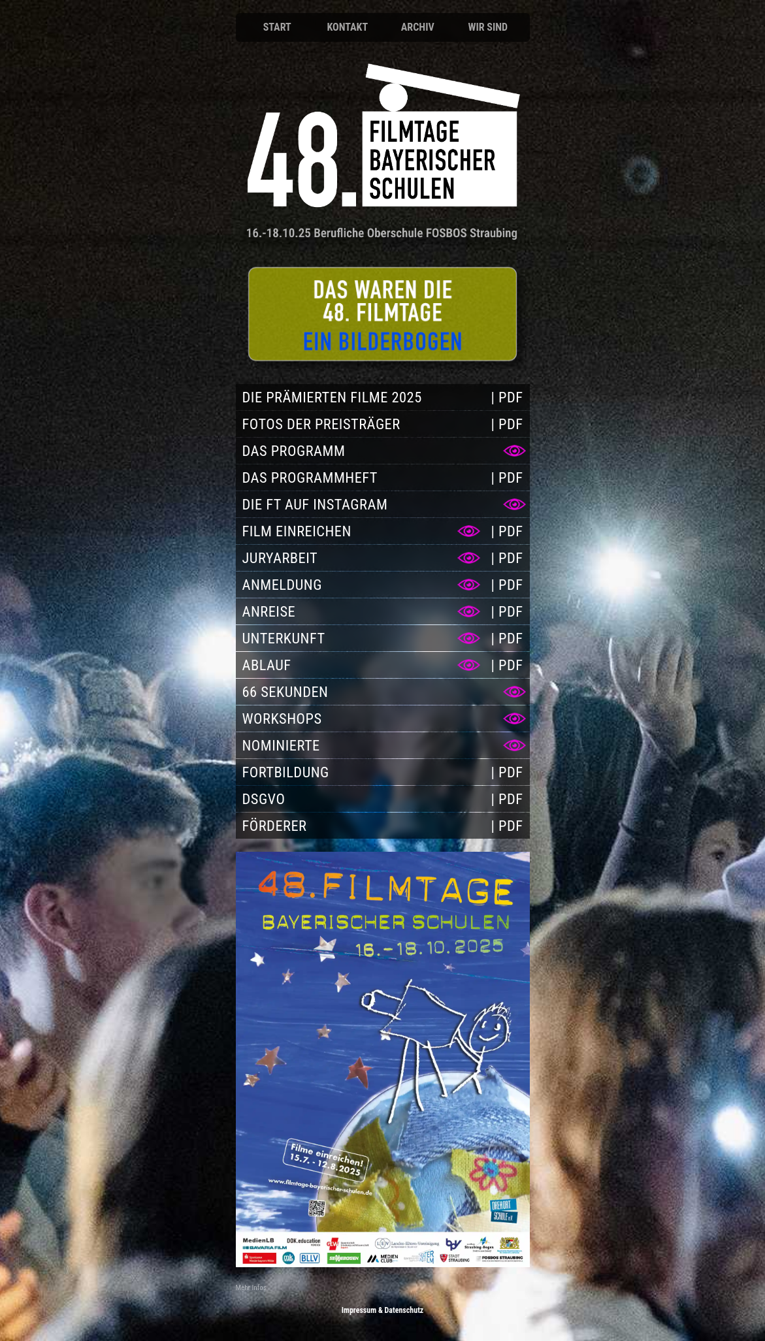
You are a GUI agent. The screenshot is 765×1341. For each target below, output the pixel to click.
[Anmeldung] (383, 314)
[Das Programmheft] (360, 477)
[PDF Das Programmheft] (507, 477)
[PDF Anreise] (507, 611)
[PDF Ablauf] (507, 665)
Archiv (417, 27)
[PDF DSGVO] (507, 799)
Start (277, 27)
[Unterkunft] (360, 638)
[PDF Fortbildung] (507, 772)
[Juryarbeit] (360, 558)
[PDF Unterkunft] (507, 638)
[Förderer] (360, 826)
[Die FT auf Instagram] (383, 504)
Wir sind (488, 27)
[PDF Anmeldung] (507, 585)
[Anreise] (360, 611)
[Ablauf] (360, 665)
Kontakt (347, 27)
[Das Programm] (383, 451)
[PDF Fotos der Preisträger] (507, 424)
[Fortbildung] (360, 772)
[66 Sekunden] (383, 692)
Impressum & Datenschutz (383, 1310)
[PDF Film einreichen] (507, 531)
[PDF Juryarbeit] (507, 558)
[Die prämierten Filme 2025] (360, 397)
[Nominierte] (383, 745)
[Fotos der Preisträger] (360, 424)
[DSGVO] (360, 799)
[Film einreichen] (360, 531)
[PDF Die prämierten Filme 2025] (507, 397)
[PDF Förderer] (507, 826)
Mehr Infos (251, 1288)
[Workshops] (383, 718)
